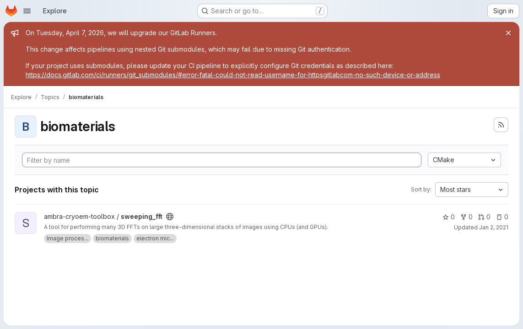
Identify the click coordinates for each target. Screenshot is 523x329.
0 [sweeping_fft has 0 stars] (448, 217)
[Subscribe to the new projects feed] (501, 124)
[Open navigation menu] (27, 11)
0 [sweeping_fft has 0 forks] (466, 217)
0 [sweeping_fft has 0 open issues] (502, 217)
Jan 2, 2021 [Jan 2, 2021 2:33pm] (493, 227)
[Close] (508, 32)
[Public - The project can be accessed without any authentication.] (169, 216)
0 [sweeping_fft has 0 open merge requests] (484, 217)
